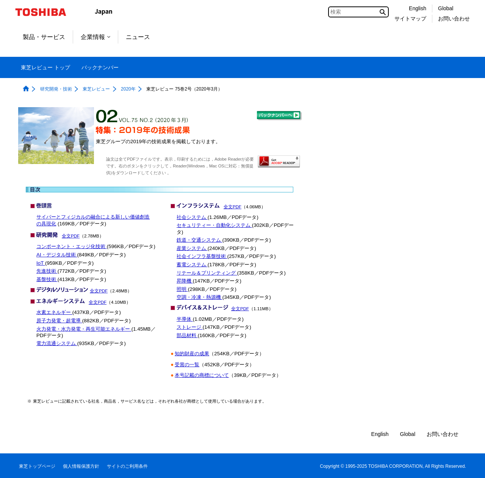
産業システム (192, 248)
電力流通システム (56, 343)
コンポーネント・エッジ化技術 (71, 246)
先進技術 (47, 271)
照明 (182, 289)
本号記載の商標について (202, 375)
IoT (40, 263)
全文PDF (71, 236)
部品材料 (187, 335)
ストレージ (190, 327)
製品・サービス (44, 37)
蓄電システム (192, 264)
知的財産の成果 (192, 353)
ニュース (138, 37)
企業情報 (95, 37)
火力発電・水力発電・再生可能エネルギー (83, 329)
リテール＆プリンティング (207, 273)
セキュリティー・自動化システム (214, 225)
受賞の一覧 (187, 364)
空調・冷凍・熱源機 (199, 297)
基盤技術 (47, 279)
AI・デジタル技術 (56, 255)
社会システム (192, 217)
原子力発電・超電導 (59, 320)
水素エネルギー (54, 312)
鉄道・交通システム (199, 240)
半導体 (185, 319)
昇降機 (185, 281)
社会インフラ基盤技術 (202, 256)
